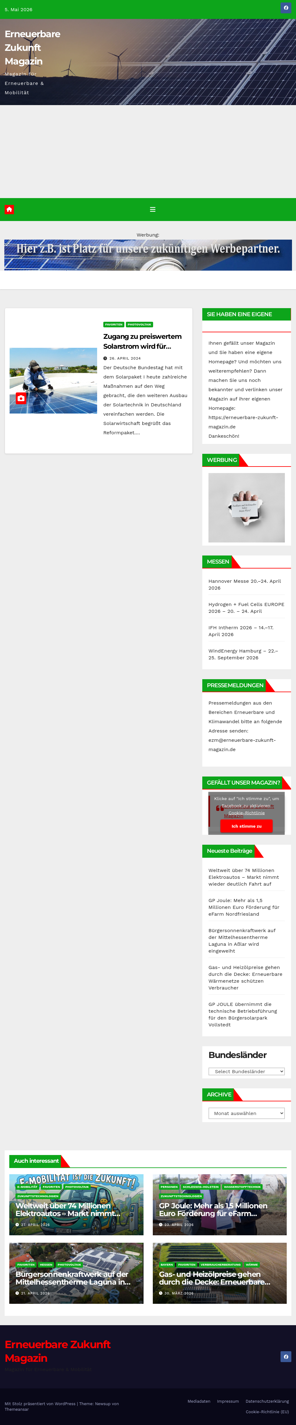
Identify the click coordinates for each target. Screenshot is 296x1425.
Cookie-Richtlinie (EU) (267, 1412)
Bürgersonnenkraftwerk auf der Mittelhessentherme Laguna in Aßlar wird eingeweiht (71, 1282)
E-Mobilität (27, 1186)
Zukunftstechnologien (37, 1196)
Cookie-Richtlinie (247, 812)
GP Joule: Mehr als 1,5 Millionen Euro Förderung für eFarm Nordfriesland (243, 907)
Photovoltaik (139, 324)
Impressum (228, 1401)
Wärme (252, 1264)
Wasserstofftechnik (242, 1186)
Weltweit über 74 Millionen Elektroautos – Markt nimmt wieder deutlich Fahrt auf (243, 877)
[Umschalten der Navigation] (153, 209)
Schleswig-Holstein (201, 1186)
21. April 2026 (35, 1293)
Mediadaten (199, 1401)
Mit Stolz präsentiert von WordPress (41, 1403)
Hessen (46, 1264)
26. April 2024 (125, 358)
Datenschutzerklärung (267, 1401)
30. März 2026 (179, 1293)
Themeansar (17, 1409)
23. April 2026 (179, 1225)
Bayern (167, 1264)
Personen (169, 1186)
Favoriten (113, 324)
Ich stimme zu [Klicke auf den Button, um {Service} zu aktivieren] (247, 826)
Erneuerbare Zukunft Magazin (32, 47)
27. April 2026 (35, 1225)
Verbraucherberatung (221, 1264)
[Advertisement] (148, 151)
